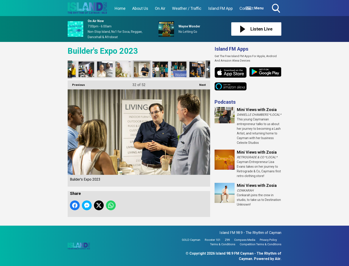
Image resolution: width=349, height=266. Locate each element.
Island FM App (220, 8)
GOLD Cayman (191, 239)
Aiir (277, 259)
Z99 (227, 239)
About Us (140, 8)
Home (120, 8)
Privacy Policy (268, 239)
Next (200, 83)
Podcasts (225, 102)
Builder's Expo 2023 (86, 69)
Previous (76, 83)
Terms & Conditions (222, 244)
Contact (246, 8)
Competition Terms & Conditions (260, 244)
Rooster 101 (212, 239)
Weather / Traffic (186, 8)
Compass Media (244, 239)
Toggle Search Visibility (276, 9)
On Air (160, 8)
